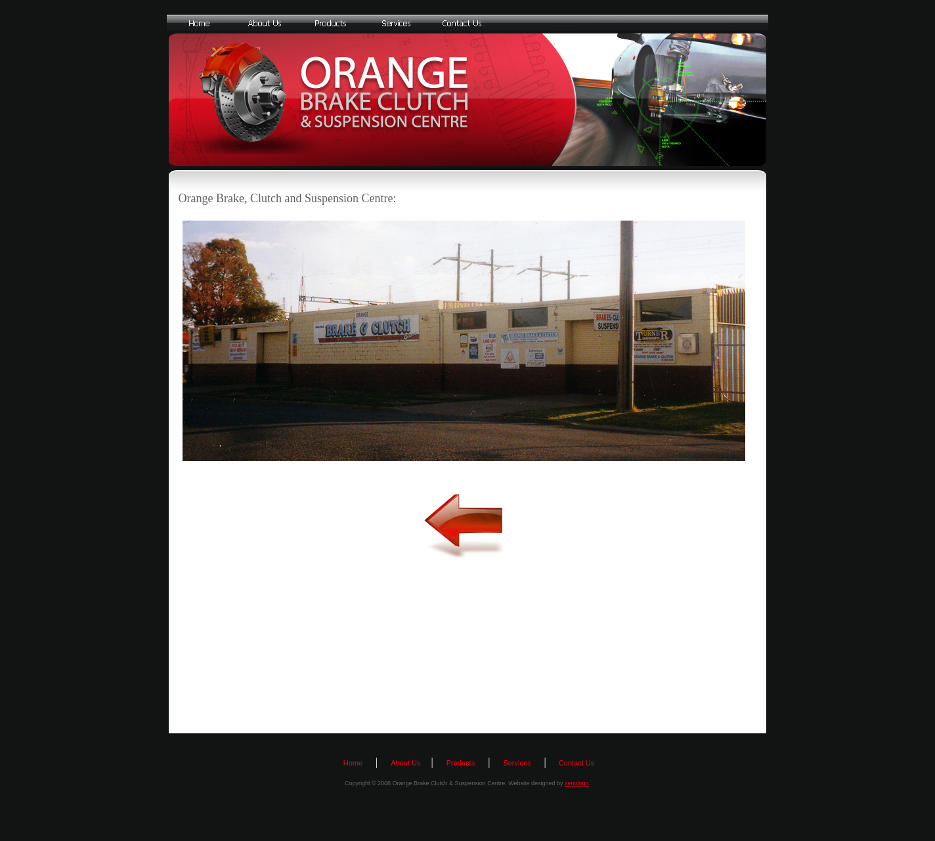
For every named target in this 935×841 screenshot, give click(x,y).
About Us (405, 763)
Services (517, 763)
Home (352, 763)
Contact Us (575, 763)
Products (460, 763)
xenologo (577, 783)
